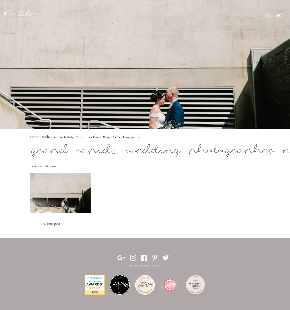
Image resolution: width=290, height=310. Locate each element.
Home (34, 136)
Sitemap (156, 266)
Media (46, 136)
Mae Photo (19, 16)
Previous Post (50, 223)
